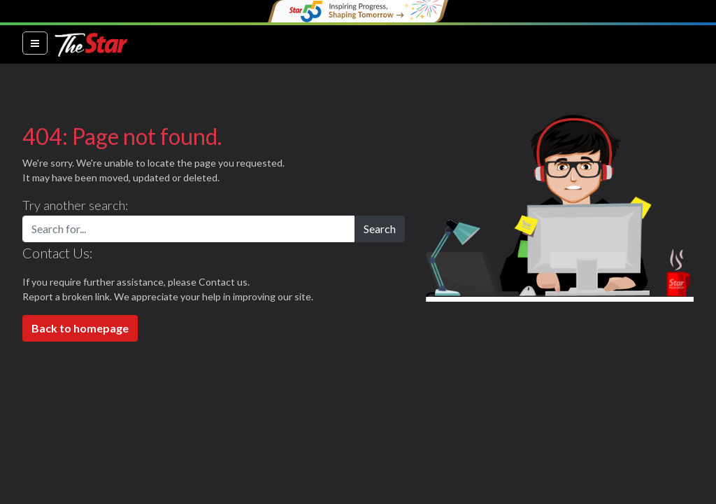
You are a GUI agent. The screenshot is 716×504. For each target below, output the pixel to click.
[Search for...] (188, 229)
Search (380, 228)
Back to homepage (80, 328)
